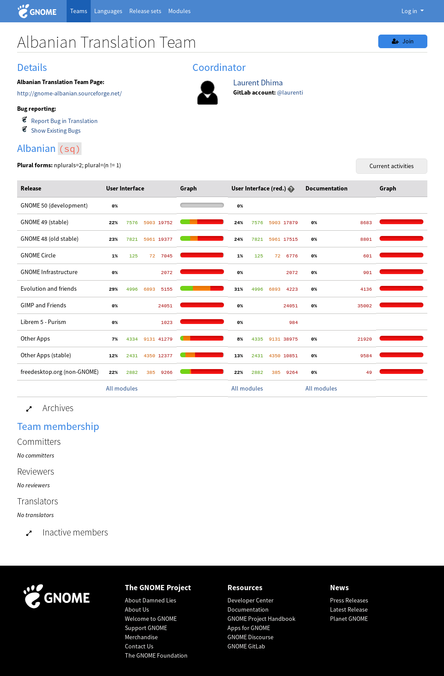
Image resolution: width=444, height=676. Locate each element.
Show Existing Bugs (56, 130)
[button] (291, 188)
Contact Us (139, 646)
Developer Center (250, 600)
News (339, 587)
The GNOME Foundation (156, 655)
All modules (122, 388)
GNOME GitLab (246, 646)
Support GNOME (146, 628)
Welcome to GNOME (151, 619)
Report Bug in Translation (64, 121)
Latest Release (349, 609)
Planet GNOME (349, 619)
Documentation (248, 609)
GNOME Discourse (250, 637)
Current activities (391, 166)
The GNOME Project (158, 587)
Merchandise (141, 637)
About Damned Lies (150, 600)
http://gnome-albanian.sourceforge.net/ (69, 93)
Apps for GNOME (248, 628)
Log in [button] (410, 11)
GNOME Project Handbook (261, 619)
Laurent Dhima (258, 82)
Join (403, 41)
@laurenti (290, 92)
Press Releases (349, 600)
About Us (137, 609)
